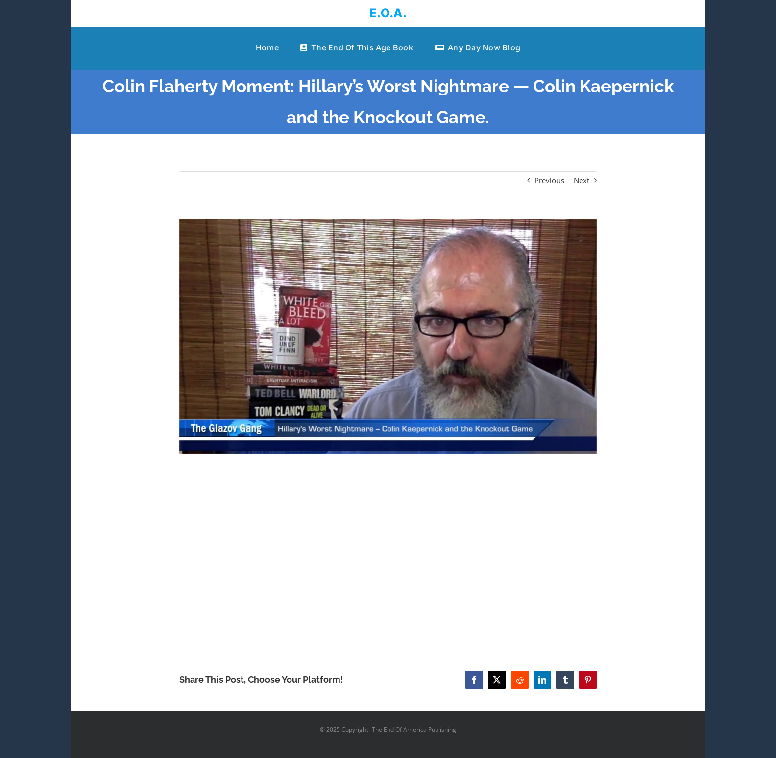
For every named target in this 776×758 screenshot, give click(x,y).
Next (581, 180)
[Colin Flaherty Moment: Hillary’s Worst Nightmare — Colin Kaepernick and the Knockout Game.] (388, 336)
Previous (549, 180)
